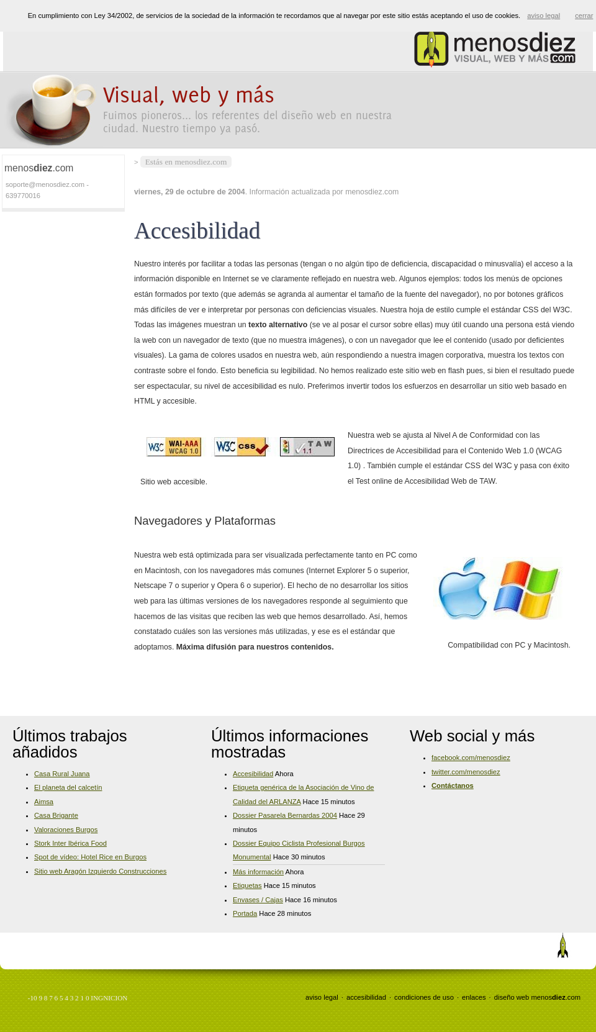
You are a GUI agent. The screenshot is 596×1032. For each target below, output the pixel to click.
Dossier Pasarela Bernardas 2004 (285, 815)
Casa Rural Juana (62, 773)
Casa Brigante (56, 815)
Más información (258, 872)
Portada (245, 913)
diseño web (512, 997)
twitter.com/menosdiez (465, 772)
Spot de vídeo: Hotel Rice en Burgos (90, 857)
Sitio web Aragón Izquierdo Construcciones (100, 871)
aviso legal (321, 997)
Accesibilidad (253, 773)
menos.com (555, 997)
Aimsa (43, 801)
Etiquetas (247, 885)
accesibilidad (366, 997)
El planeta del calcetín (68, 787)
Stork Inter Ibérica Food (70, 843)
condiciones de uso (424, 997)
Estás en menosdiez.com (186, 161)
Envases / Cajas (258, 899)
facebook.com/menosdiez (470, 757)
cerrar (584, 15)
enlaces (474, 997)
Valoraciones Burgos (65, 829)
